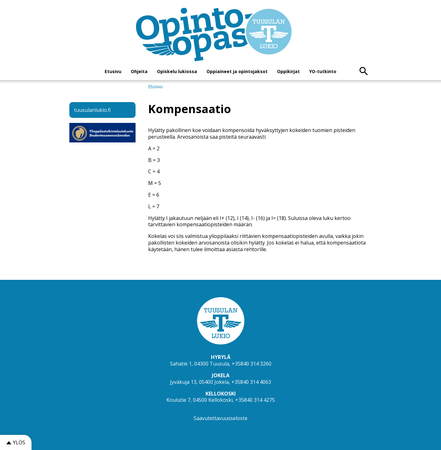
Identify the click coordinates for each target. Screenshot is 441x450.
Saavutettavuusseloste (220, 418)
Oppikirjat (288, 71)
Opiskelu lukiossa (177, 71)
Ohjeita (139, 71)
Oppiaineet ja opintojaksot (237, 71)
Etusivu (113, 71)
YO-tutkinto (322, 71)
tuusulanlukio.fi (92, 110)
